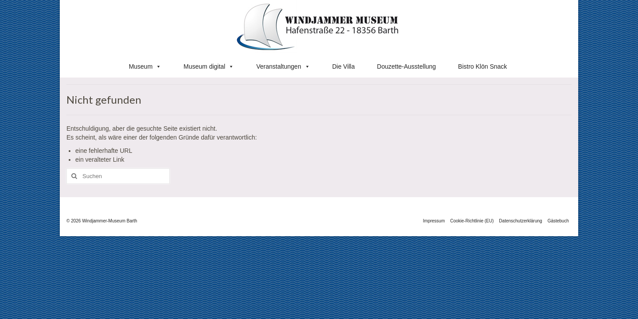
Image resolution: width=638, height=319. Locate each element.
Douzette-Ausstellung (406, 66)
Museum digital (208, 66)
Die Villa (343, 66)
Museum (145, 66)
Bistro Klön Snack (482, 66)
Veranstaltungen (283, 66)
